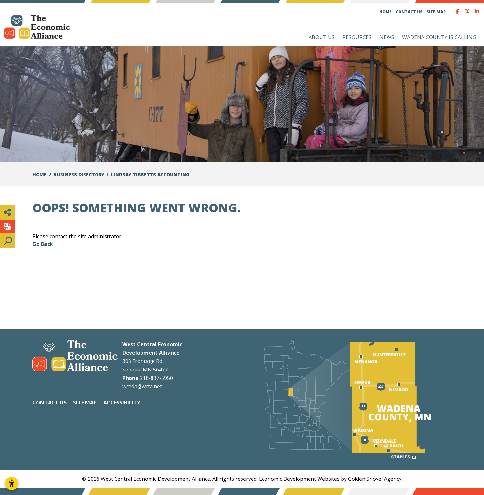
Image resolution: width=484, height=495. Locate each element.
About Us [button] (322, 37)
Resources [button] (357, 37)
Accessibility (121, 402)
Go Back (42, 244)
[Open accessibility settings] (11, 483)
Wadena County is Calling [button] (439, 37)
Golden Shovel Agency (374, 478)
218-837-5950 (156, 378)
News (386, 37)
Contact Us (409, 12)
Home (385, 12)
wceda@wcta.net (142, 386)
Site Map (436, 12)
